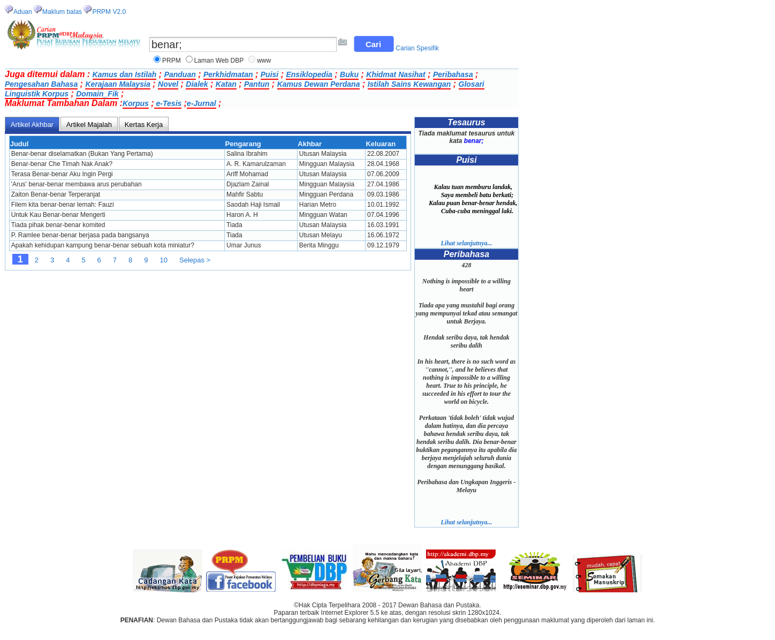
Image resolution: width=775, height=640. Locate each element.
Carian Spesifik (417, 48)
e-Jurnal (201, 103)
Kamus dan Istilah (125, 74)
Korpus (136, 103)
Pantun (256, 84)
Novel (168, 84)
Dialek (197, 84)
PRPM (171, 60)
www (264, 60)
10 (164, 260)
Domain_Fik (97, 93)
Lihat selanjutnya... (466, 243)
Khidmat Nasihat (395, 74)
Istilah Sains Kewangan (409, 84)
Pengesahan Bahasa (41, 84)
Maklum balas (62, 12)
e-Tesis (168, 103)
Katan (226, 84)
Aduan (22, 12)
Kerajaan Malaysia (117, 84)
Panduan (180, 74)
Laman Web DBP (219, 60)
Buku (349, 74)
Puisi (269, 74)
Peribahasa (453, 74)
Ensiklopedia (309, 74)
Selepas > (194, 260)
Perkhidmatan (228, 74)
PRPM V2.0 (109, 12)
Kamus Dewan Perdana (318, 84)
